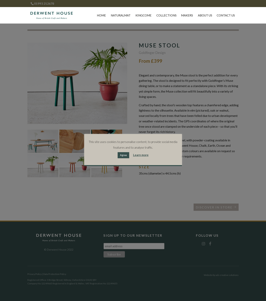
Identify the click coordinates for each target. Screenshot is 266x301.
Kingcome (143, 15)
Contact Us (226, 15)
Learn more (141, 155)
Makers (187, 15)
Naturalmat (121, 15)
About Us (205, 15)
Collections (166, 15)
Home (101, 15)
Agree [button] (123, 155)
